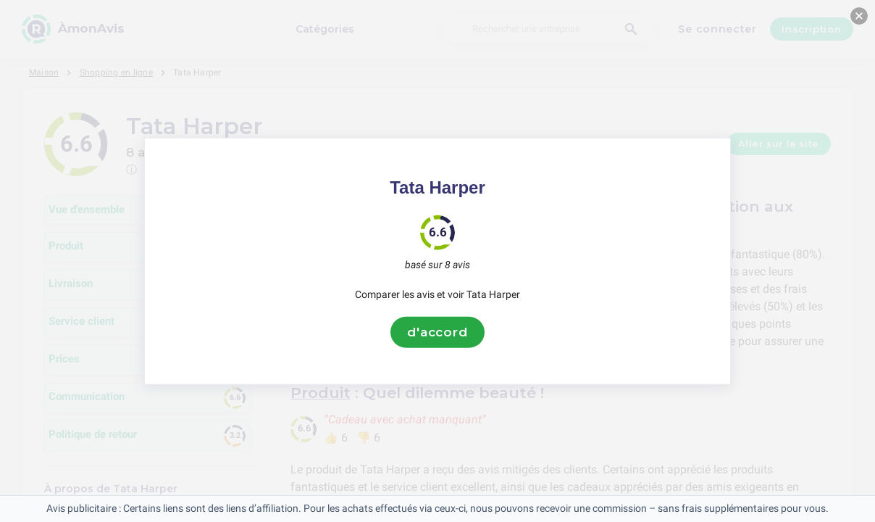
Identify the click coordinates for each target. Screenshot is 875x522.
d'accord (437, 332)
